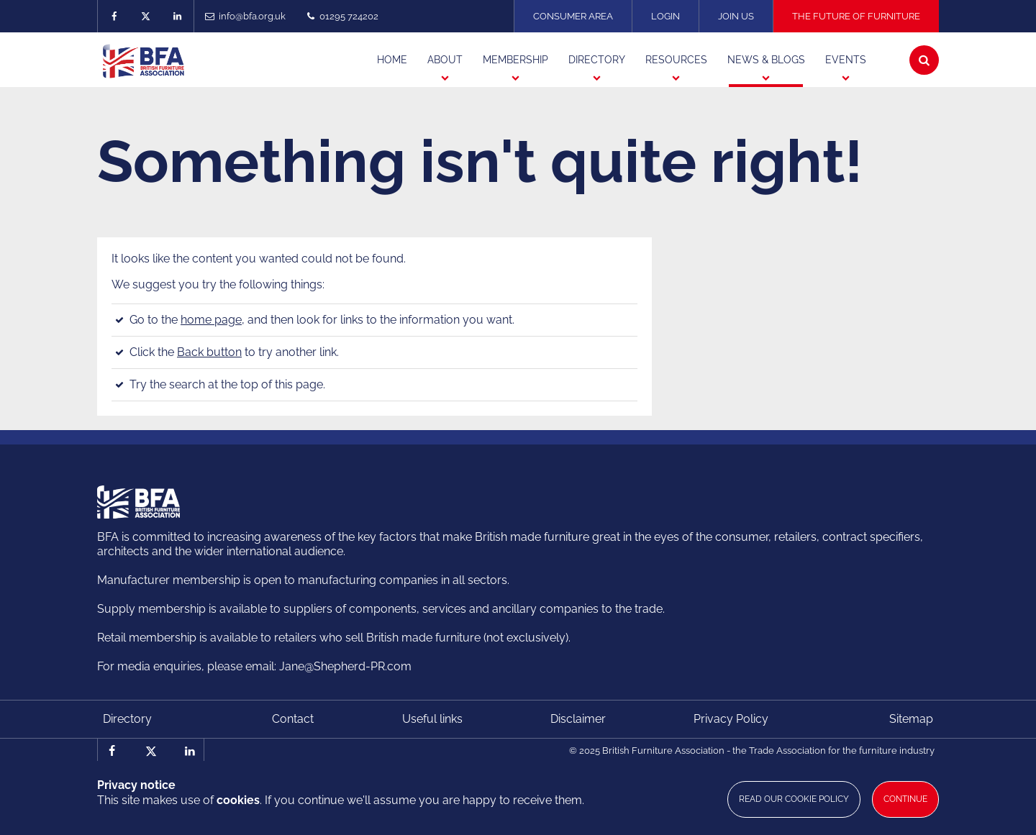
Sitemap (911, 719)
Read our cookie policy (794, 799)
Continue (905, 799)
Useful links (432, 719)
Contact (293, 719)
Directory (127, 719)
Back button (209, 352)
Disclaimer (578, 719)
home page (211, 320)
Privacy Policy (731, 719)
